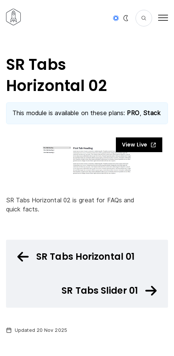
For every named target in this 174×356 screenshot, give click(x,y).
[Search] (144, 18)
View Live (139, 144)
